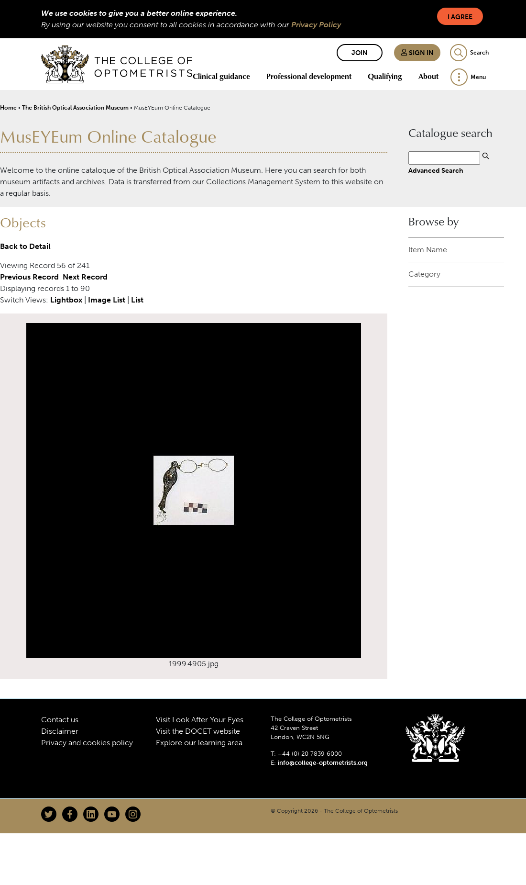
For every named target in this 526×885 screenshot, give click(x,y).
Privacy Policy (316, 24)
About (428, 76)
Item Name (427, 249)
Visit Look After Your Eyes (199, 719)
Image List (106, 299)
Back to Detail (25, 246)
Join (359, 53)
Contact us (59, 719)
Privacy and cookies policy (87, 742)
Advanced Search (435, 170)
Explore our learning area (199, 742)
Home (8, 107)
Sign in (417, 53)
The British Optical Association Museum (75, 107)
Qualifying (385, 76)
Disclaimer (59, 731)
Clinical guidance (221, 76)
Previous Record (29, 276)
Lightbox (66, 299)
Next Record (85, 276)
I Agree (460, 17)
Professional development (308, 76)
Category (424, 274)
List (137, 299)
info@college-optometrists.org (323, 762)
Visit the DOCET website (198, 731)
